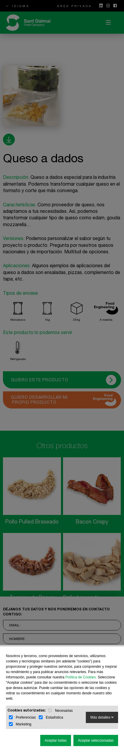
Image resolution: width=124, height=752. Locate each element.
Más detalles (102, 717)
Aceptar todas (56, 740)
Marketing (23, 724)
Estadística (54, 717)
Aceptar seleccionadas (96, 740)
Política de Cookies (80, 677)
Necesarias (64, 711)
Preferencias (26, 717)
